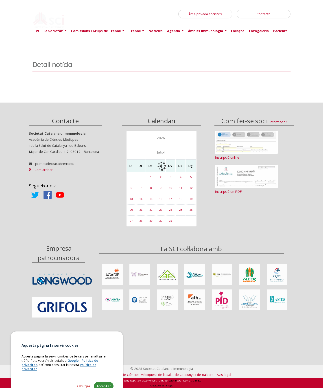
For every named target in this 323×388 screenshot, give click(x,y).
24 (170, 209)
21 (141, 209)
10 (170, 188)
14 (141, 199)
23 (160, 209)
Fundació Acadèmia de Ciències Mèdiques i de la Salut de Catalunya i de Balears (153, 374)
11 (180, 188)
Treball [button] (135, 30)
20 (131, 209)
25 (180, 209)
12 (191, 188)
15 (150, 199)
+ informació (277, 122)
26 (191, 209)
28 (141, 220)
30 (160, 220)
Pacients (280, 30)
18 (180, 199)
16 (160, 199)
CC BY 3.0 (196, 380)
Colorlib (172, 380)
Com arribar (41, 169)
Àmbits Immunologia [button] (206, 30)
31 (170, 220)
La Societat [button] (54, 30)
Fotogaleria (259, 30)
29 (150, 220)
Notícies (155, 30)
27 (131, 220)
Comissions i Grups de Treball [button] (96, 30)
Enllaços (237, 30)
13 (131, 199)
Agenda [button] (174, 30)
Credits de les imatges (161, 385)
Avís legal (224, 374)
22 (150, 209)
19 (191, 199)
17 (170, 199)
